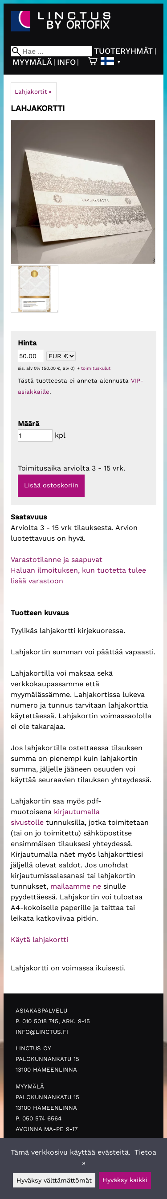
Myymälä (32, 62)
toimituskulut (95, 368)
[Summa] (31, 356)
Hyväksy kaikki (124, 1179)
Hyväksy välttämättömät (54, 1180)
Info (66, 62)
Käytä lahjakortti (39, 939)
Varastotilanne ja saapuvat (56, 559)
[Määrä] (35, 435)
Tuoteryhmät (123, 50)
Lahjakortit (33, 91)
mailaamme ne (75, 886)
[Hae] (52, 51)
